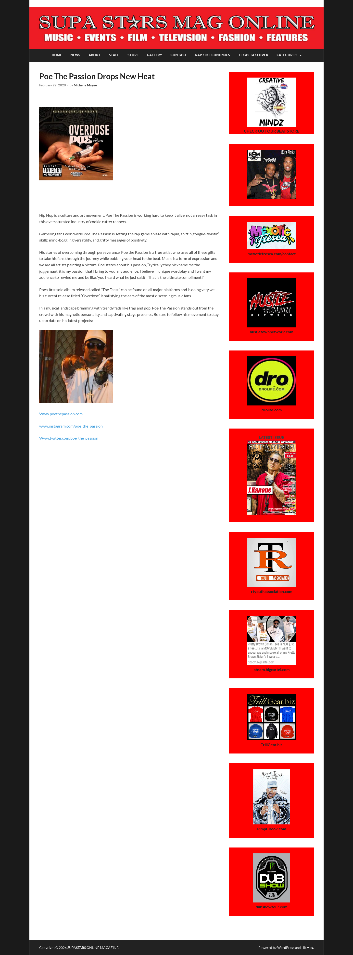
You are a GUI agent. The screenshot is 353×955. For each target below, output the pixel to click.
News (75, 55)
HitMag (307, 947)
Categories (287, 55)
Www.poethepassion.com (61, 413)
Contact (178, 55)
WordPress (285, 947)
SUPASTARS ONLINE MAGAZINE (92, 947)
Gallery (154, 55)
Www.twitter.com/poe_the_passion (68, 438)
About (94, 55)
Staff (114, 55)
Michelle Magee (85, 85)
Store (133, 55)
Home (57, 55)
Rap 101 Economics (212, 55)
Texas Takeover (253, 55)
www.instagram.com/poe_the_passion (71, 426)
